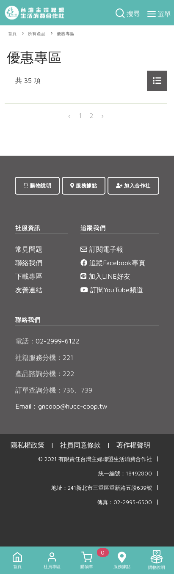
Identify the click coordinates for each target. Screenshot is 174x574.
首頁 (12, 33)
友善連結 (28, 290)
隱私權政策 (27, 445)
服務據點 (83, 185)
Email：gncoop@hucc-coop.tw (61, 406)
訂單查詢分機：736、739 (53, 390)
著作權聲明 (133, 445)
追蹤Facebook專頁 (112, 262)
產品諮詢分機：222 (44, 373)
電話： (25, 341)
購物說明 (37, 185)
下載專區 (28, 276)
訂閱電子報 (101, 249)
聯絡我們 (28, 262)
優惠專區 (66, 33)
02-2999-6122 (47, 341)
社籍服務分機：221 (44, 357)
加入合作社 (133, 185)
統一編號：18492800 (125, 473)
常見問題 (28, 249)
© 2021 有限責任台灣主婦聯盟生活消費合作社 (95, 459)
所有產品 (37, 33)
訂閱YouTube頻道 (111, 290)
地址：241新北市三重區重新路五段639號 (101, 488)
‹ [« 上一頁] (69, 115)
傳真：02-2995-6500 (124, 502)
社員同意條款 (80, 445)
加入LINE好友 (105, 276)
